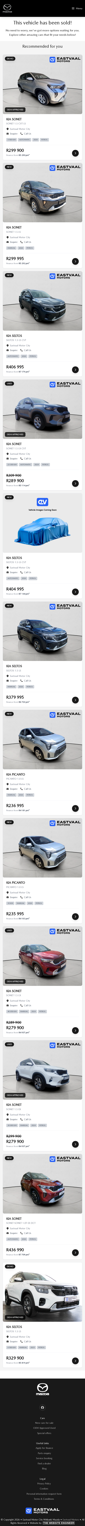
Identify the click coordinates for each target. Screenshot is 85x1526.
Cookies (44, 1488)
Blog (44, 1468)
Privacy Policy (44, 1483)
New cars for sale (44, 1423)
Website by (52, 1523)
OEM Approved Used (44, 1428)
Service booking (44, 1458)
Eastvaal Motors (71, 1519)
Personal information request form (44, 1493)
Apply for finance (44, 1448)
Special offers (44, 1433)
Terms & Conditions (44, 1499)
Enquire (12, 133)
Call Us (25, 133)
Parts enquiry (44, 1453)
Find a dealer (44, 1463)
